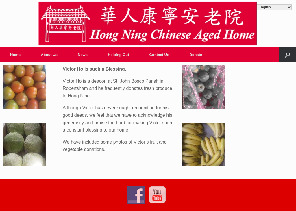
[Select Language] (274, 7)
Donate (195, 55)
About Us (49, 55)
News (83, 55)
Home (15, 55)
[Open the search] (287, 54)
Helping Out (118, 55)
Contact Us (159, 55)
